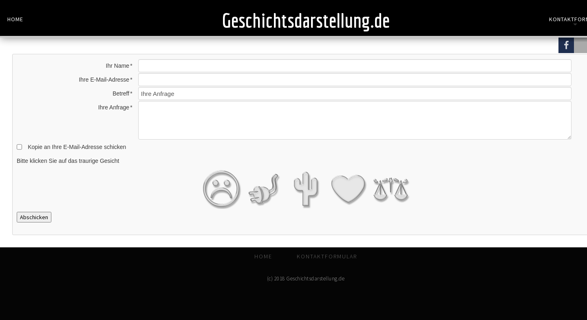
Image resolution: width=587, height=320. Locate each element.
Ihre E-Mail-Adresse (104, 79)
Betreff (121, 93)
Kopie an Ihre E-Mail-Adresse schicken (77, 147)
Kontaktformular (327, 256)
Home (15, 19)
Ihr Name (118, 65)
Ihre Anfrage (113, 107)
